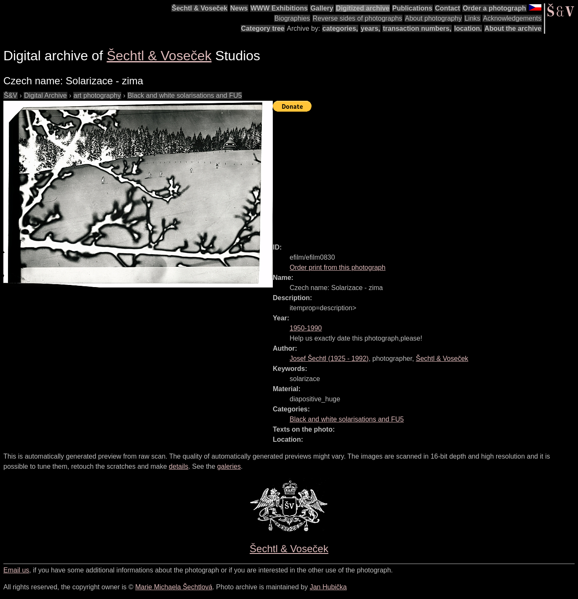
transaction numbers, (417, 28)
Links (472, 18)
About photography (433, 18)
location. (468, 28)
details (178, 466)
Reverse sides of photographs (357, 18)
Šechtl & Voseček (199, 8)
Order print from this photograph (338, 267)
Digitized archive (362, 8)
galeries (229, 466)
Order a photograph (494, 8)
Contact (447, 8)
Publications (412, 8)
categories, (340, 28)
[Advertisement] (425, 174)
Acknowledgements (512, 18)
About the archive (513, 28)
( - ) (329, 358)
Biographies (292, 18)
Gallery (321, 8)
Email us (16, 570)
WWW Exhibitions (279, 8)
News (239, 8)
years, (370, 28)
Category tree (263, 28)
